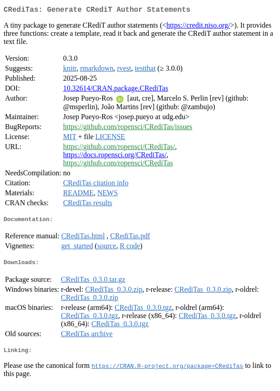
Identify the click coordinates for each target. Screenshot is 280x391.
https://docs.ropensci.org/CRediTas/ (114, 156)
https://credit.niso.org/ (198, 27)
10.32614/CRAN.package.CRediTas (115, 90)
